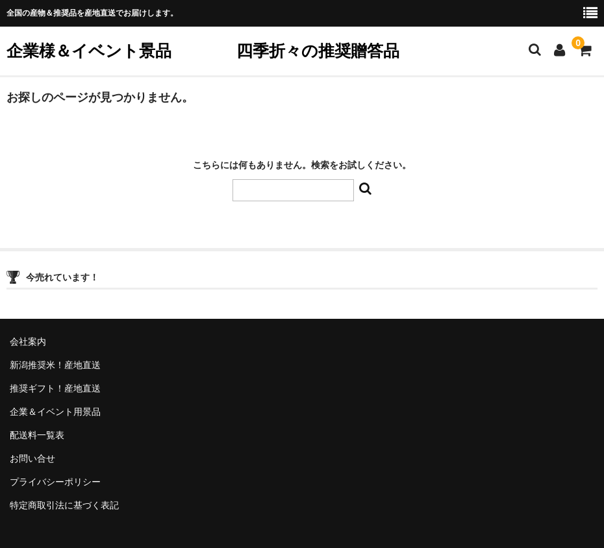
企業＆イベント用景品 (55, 411)
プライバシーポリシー (55, 482)
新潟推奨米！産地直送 (55, 365)
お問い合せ (32, 458)
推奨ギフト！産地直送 (55, 388)
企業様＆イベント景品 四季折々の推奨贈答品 (202, 51)
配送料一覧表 (37, 435)
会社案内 (28, 341)
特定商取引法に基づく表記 (64, 505)
